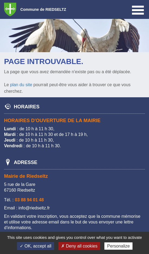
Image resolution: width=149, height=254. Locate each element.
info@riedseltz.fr (34, 208)
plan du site (21, 84)
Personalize (118, 246)
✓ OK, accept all (35, 246)
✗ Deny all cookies (79, 246)
